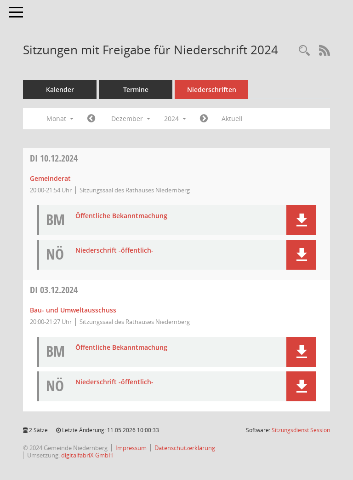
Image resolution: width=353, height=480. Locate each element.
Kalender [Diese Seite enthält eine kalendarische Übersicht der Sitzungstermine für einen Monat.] (60, 89)
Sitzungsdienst (301, 430)
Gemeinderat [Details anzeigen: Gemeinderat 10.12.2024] (50, 178)
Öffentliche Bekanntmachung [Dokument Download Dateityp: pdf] (121, 216)
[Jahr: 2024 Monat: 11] (91, 118)
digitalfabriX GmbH (87, 455)
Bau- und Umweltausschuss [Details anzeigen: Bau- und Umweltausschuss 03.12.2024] (73, 310)
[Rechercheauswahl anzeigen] (304, 50)
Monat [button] (60, 118)
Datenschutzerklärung (184, 448)
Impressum (131, 448)
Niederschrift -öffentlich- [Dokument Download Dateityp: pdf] (114, 250)
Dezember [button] (130, 118)
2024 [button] (175, 118)
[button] (301, 220)
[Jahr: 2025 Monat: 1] (204, 118)
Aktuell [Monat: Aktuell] (232, 118)
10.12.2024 (54, 158)
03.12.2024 (54, 289)
